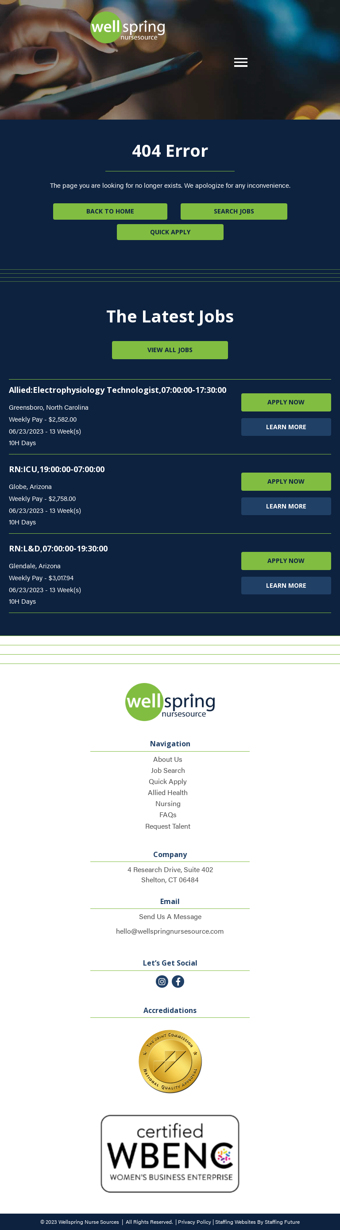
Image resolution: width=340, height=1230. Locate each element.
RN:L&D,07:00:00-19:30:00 (58, 548)
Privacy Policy (194, 1222)
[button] (239, 63)
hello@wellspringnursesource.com (170, 931)
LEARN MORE (286, 427)
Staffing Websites (235, 1222)
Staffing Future (282, 1222)
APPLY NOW (286, 402)
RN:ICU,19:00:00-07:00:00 (56, 469)
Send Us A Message (170, 916)
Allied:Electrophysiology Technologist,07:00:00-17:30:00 (117, 389)
